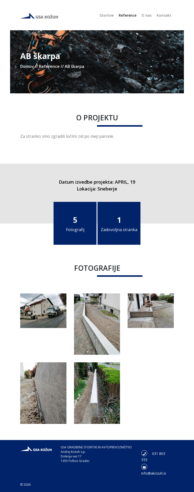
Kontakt (164, 15)
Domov (27, 66)
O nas (146, 15)
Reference (127, 15)
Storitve (107, 15)
